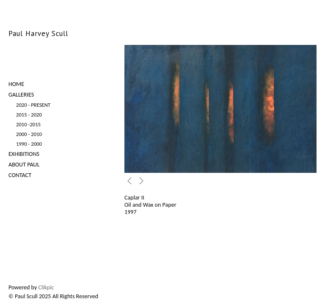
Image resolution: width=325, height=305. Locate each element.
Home (16, 84)
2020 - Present (33, 105)
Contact (19, 175)
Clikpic (46, 287)
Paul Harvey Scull (38, 33)
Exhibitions (23, 154)
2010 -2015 (28, 124)
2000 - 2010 (29, 134)
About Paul (23, 164)
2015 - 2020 (29, 114)
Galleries (21, 94)
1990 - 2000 (29, 144)
